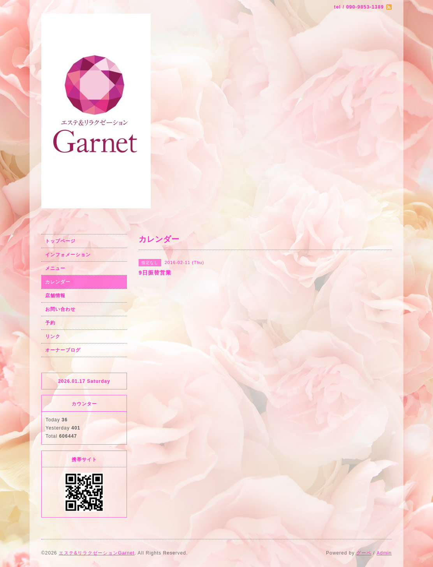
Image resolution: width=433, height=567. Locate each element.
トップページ (60, 241)
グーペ (363, 553)
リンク (52, 336)
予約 (50, 323)
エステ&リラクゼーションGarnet (97, 553)
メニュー (55, 268)
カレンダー (57, 282)
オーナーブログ (63, 350)
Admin (384, 553)
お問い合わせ (60, 309)
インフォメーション (68, 254)
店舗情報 (55, 295)
